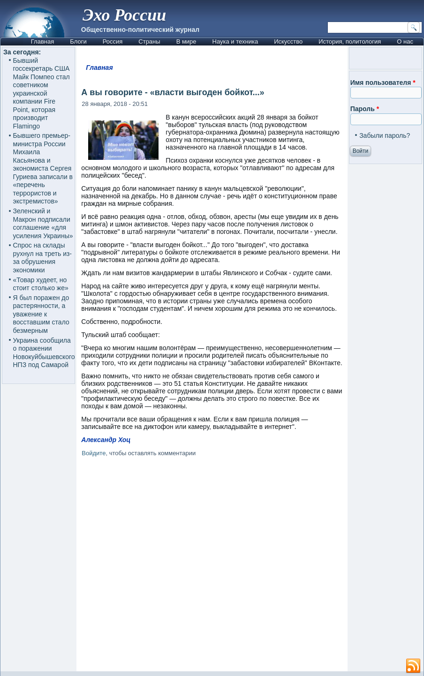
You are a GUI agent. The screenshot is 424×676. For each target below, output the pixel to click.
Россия (113, 41)
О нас (405, 41)
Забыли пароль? (384, 135)
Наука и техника (235, 41)
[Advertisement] (250, 566)
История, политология (349, 41)
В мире (186, 41)
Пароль (364, 109)
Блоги (78, 41)
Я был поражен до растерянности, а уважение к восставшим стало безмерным (41, 314)
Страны (149, 41)
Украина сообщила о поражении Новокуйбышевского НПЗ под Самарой (44, 353)
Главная (42, 41)
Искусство (288, 41)
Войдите (94, 453)
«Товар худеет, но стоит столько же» (40, 284)
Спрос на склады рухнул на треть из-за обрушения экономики (42, 257)
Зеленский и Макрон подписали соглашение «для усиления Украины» (43, 223)
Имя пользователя (383, 82)
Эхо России (124, 15)
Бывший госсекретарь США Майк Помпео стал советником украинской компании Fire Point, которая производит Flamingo (41, 93)
